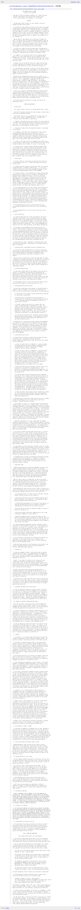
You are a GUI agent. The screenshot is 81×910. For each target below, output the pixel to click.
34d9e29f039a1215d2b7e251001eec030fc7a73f (40, 6)
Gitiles (7, 908)
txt (75, 908)
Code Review (73, 2)
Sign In (78, 2)
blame (42, 9)
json (79, 908)
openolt (25, 6)
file (35, 9)
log (38, 9)
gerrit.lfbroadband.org (15, 6)
